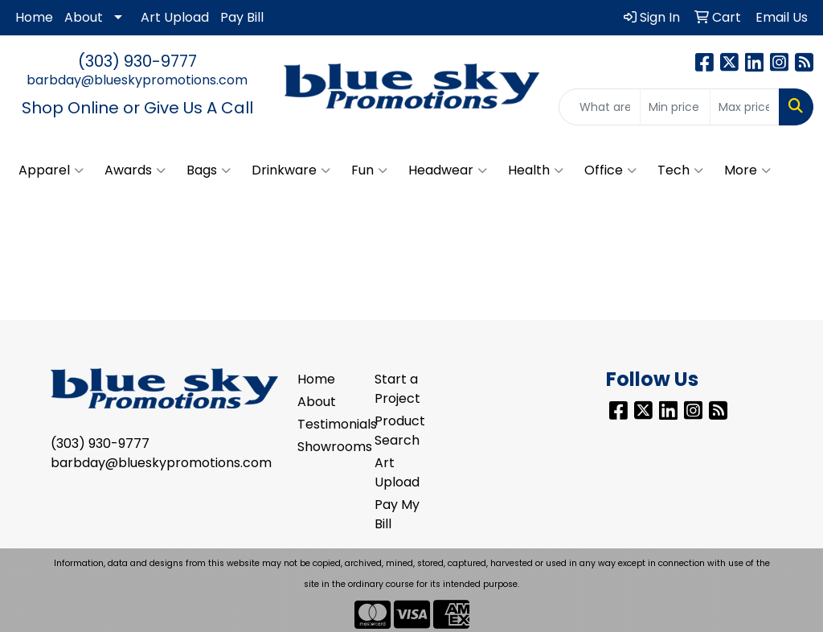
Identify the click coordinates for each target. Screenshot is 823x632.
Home (34, 17)
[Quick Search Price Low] (675, 106)
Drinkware (291, 170)
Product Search (400, 430)
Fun (369, 170)
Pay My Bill (397, 514)
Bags (208, 170)
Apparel (51, 170)
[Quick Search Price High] (745, 106)
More (747, 170)
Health (535, 170)
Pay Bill (242, 17)
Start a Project (397, 389)
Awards (135, 170)
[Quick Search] (600, 106)
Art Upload (175, 17)
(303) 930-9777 (137, 61)
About (83, 17)
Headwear (447, 170)
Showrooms (326, 446)
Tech (680, 170)
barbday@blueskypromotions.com (137, 80)
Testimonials (326, 424)
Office (610, 170)
